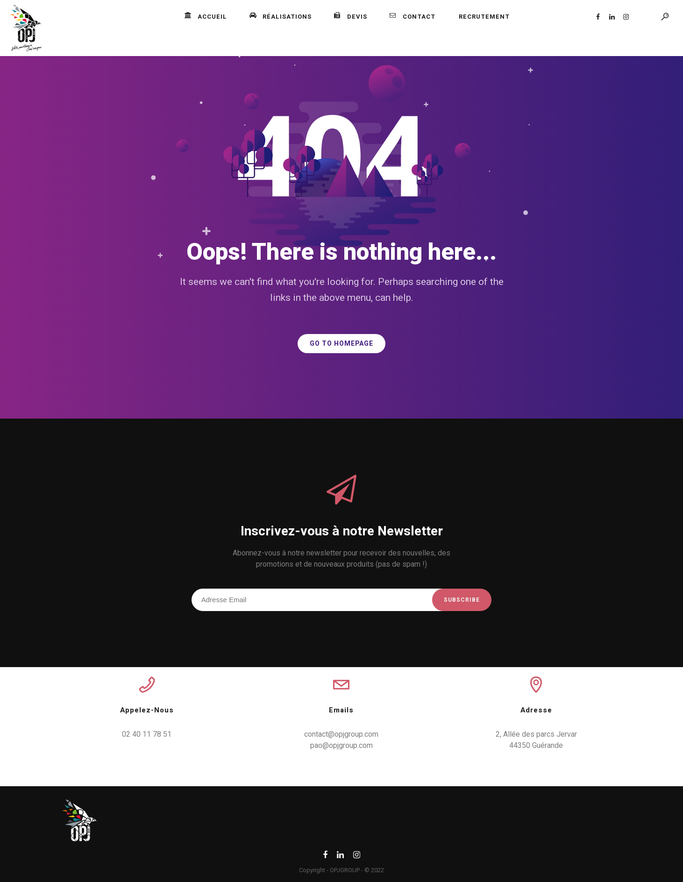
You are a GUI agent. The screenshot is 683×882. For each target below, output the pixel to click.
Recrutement (484, 16)
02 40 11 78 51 (146, 734)
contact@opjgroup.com (341, 734)
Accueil (206, 16)
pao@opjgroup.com (341, 745)
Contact (412, 16)
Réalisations (280, 16)
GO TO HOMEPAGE (341, 344)
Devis (350, 16)
